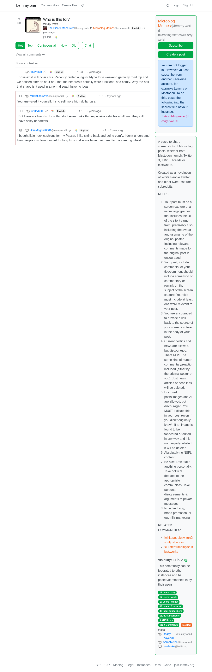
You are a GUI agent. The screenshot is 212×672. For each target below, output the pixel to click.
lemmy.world (50, 24)
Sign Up (188, 5)
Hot (20, 45)
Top (30, 45)
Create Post (70, 5)
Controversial (46, 45)
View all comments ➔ (30, 54)
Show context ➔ (27, 63)
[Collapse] (20, 72)
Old (73, 45)
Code (167, 665)
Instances (143, 665)
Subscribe (176, 45)
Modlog (186, 625)
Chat (87, 45)
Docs (157, 665)
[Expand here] (33, 24)
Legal (130, 665)
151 (47, 37)
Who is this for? (56, 19)
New (63, 45)
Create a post (175, 54)
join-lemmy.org (184, 665)
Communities (50, 5)
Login (176, 5)
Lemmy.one (26, 5)
